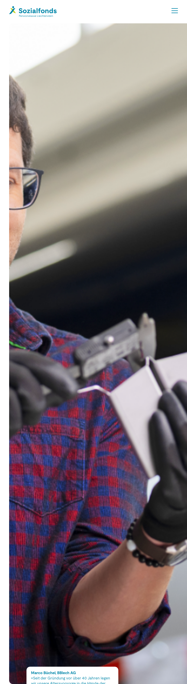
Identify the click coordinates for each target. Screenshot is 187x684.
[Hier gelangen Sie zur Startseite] (33, 11)
